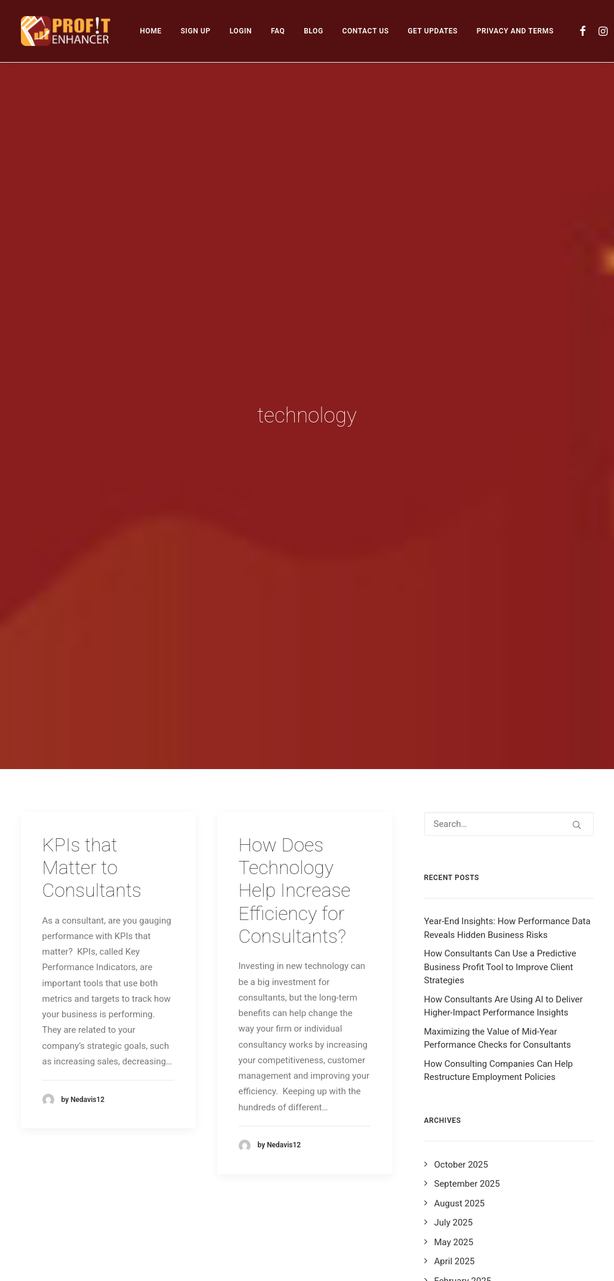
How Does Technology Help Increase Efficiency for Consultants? (295, 782)
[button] (583, 31)
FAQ (278, 31)
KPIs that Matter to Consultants (91, 759)
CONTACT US (365, 31)
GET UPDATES (433, 31)
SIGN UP (196, 31)
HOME (151, 31)
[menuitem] (151, 31)
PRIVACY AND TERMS (515, 31)
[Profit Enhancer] (65, 31)
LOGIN (241, 31)
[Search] (509, 715)
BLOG (313, 31)
